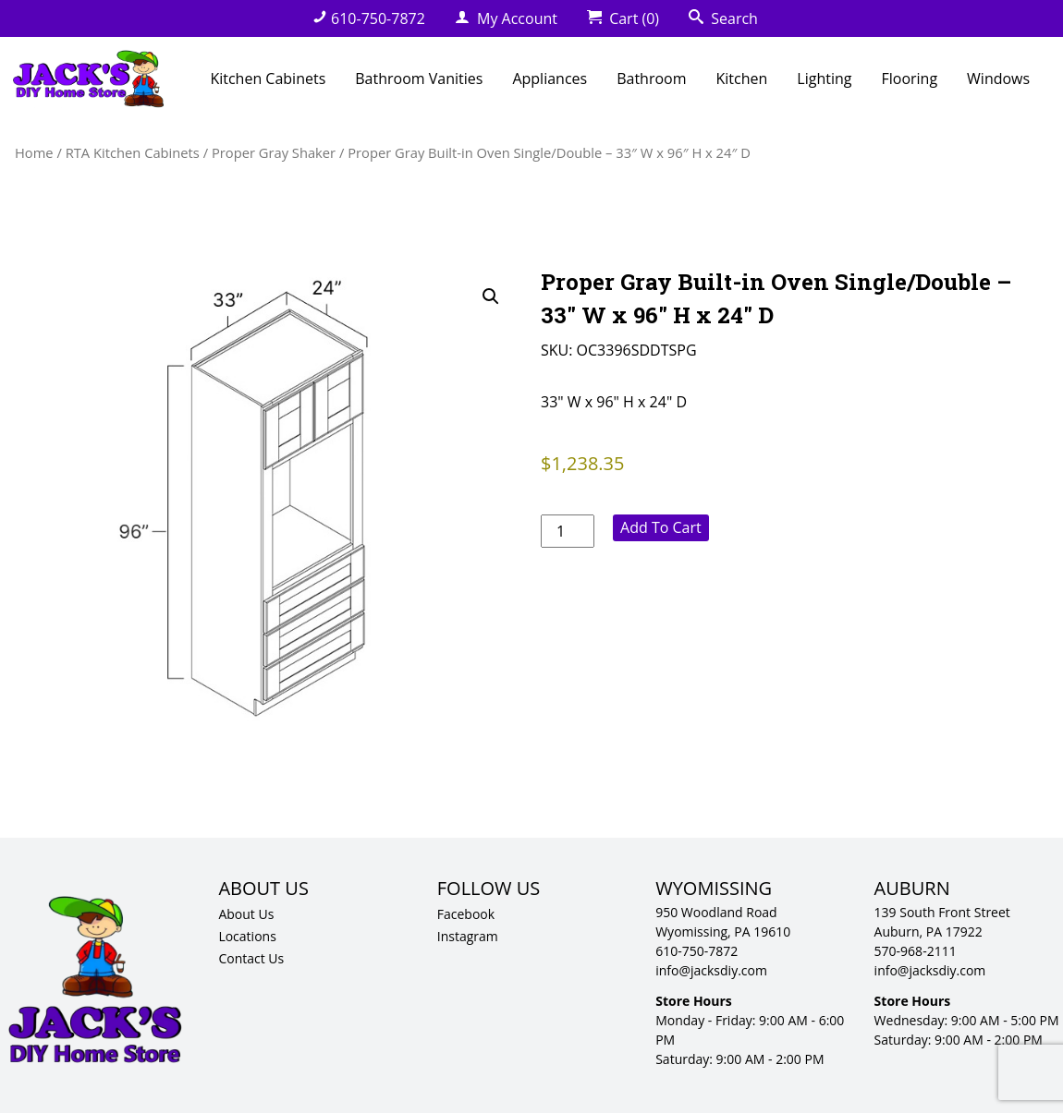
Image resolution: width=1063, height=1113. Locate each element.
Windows (998, 78)
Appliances (549, 78)
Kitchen (742, 78)
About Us (246, 914)
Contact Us (251, 958)
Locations (246, 936)
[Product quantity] (567, 531)
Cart (623, 18)
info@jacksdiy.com (711, 970)
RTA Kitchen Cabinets (133, 152)
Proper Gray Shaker (274, 152)
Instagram (467, 936)
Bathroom (651, 78)
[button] (490, 296)
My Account (506, 18)
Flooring (909, 78)
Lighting (824, 78)
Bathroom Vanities (419, 78)
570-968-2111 (915, 951)
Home (34, 152)
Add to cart (661, 527)
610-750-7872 (368, 18)
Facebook (466, 914)
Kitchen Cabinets (267, 78)
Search (723, 18)
